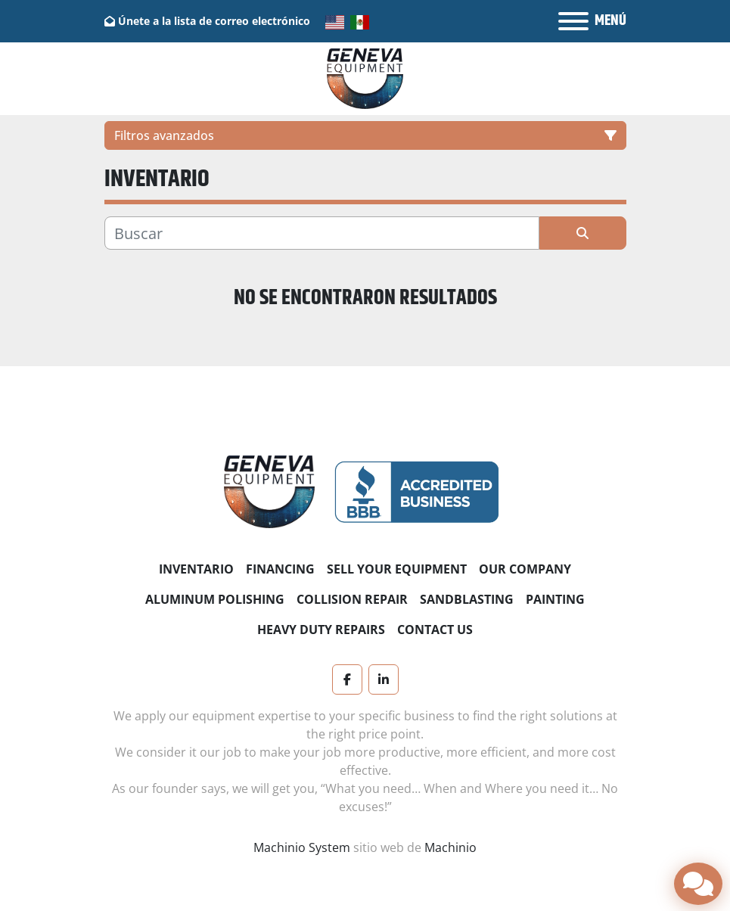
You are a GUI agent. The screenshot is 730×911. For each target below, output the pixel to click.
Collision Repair (352, 599)
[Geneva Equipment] (269, 490)
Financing (280, 569)
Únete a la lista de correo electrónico (214, 21)
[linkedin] (383, 679)
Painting (555, 599)
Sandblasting (467, 599)
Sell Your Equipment (397, 569)
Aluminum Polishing (214, 599)
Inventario (196, 569)
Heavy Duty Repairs (321, 629)
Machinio (450, 847)
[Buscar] (321, 233)
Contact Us (435, 629)
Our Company (525, 569)
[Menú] (573, 21)
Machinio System (301, 847)
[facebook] (347, 679)
